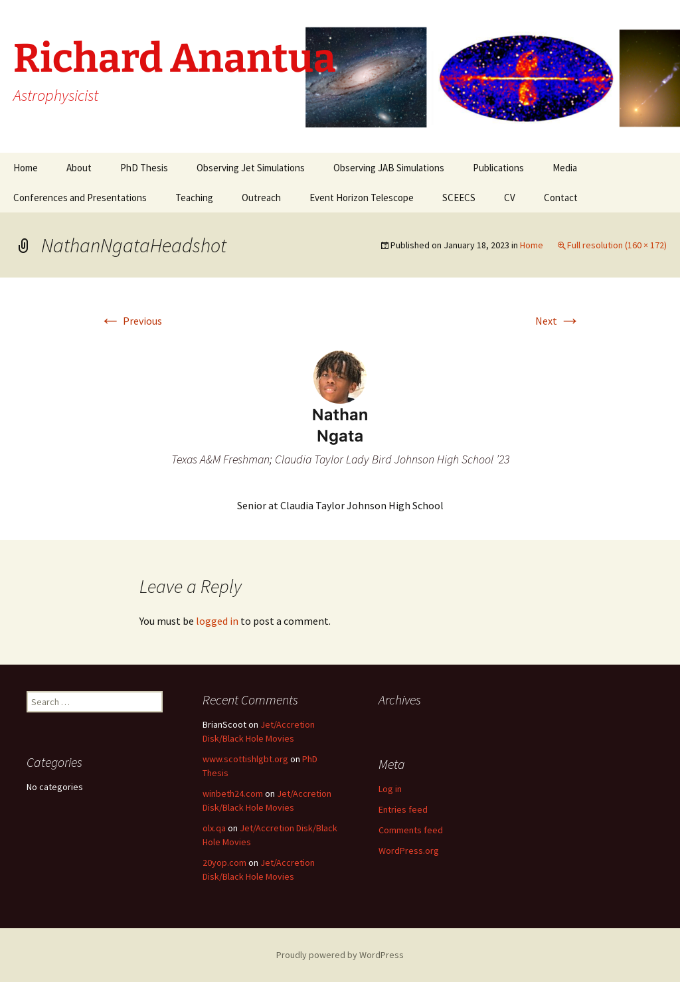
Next (557, 320)
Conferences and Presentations (80, 197)
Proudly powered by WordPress (340, 955)
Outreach (261, 197)
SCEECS (458, 197)
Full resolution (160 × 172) (617, 245)
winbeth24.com (233, 793)
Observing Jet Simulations (251, 167)
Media (564, 167)
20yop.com (224, 862)
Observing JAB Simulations (388, 167)
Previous (131, 320)
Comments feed (411, 830)
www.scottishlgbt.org (245, 759)
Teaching (194, 197)
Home (25, 167)
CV (509, 197)
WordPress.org (409, 851)
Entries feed (403, 809)
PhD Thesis (144, 167)
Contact (561, 197)
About (79, 167)
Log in (390, 789)
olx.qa (214, 828)
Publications (498, 167)
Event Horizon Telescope (361, 197)
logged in (217, 620)
